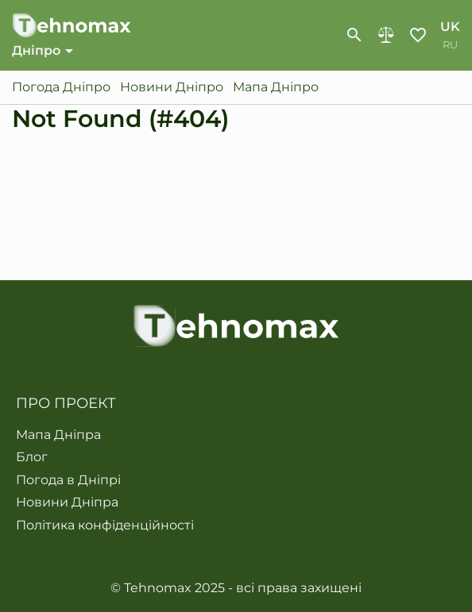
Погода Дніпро (61, 87)
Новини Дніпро (171, 87)
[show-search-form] (354, 34)
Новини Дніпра (67, 502)
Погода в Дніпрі (68, 480)
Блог (32, 457)
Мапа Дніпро (276, 87)
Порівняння (386, 34)
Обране (418, 34)
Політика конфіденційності (105, 525)
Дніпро (36, 50)
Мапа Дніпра (58, 435)
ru (450, 45)
